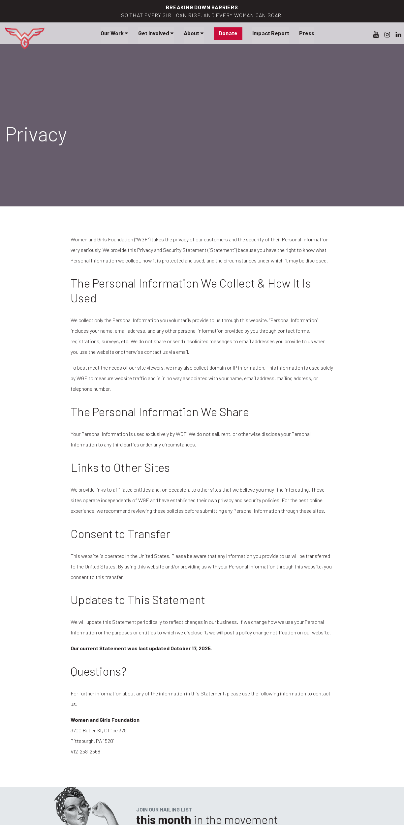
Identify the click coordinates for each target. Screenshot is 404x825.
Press (306, 33)
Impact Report (270, 33)
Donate (228, 33)
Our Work (114, 33)
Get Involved (156, 33)
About (194, 33)
